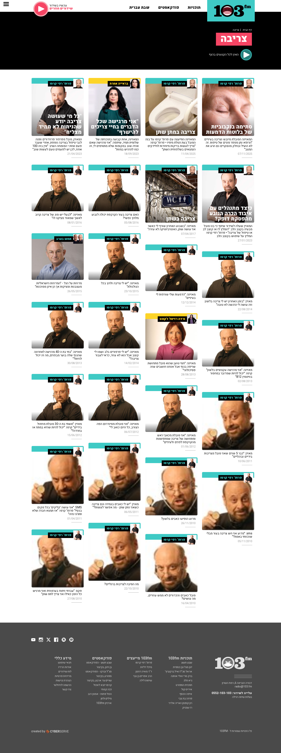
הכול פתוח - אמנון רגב (100, 694)
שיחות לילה (146, 680)
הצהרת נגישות (63, 680)
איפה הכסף (185, 694)
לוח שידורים (64, 671)
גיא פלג (188, 680)
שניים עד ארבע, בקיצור (99, 680)
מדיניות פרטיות (63, 676)
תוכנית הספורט (184, 685)
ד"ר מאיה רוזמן (143, 671)
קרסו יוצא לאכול (102, 685)
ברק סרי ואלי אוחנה (181, 676)
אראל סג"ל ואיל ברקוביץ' (178, 671)
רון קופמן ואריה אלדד (180, 703)
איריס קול (186, 689)
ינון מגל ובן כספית (182, 667)
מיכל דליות (146, 667)
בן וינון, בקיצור (104, 667)
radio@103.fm (243, 686)
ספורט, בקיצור (104, 676)
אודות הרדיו (64, 667)
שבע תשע (186, 662)
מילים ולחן (106, 698)
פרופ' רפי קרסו (143, 662)
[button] (194, 6)
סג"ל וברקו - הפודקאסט (99, 671)
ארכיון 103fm (104, 703)
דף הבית (247, 30)
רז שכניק (187, 707)
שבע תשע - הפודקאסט (99, 662)
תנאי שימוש (64, 662)
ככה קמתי (106, 689)
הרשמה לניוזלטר (62, 685)
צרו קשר (66, 689)
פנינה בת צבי (185, 698)
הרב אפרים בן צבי (142, 676)
